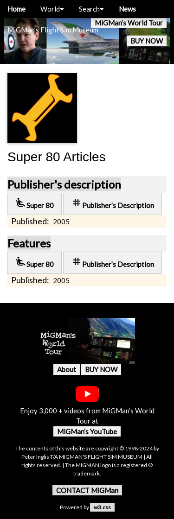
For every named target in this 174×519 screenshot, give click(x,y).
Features (29, 243)
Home (16, 9)
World (52, 9)
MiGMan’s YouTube (87, 431)
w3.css (102, 507)
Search (91, 9)
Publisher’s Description (112, 203)
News (127, 9)
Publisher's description (64, 184)
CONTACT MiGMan (87, 490)
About (66, 369)
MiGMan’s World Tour (129, 23)
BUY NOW (146, 41)
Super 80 (34, 203)
